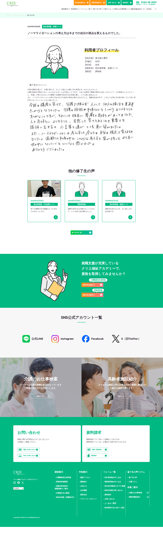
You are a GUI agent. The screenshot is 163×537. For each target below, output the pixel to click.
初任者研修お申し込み (112, 487)
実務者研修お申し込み (112, 492)
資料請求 (127, 3)
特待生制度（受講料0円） (65, 507)
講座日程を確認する (98, 288)
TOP (8, 15)
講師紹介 (83, 492)
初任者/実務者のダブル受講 (114, 496)
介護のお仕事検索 (120, 9)
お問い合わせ (114, 3)
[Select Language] (151, 9)
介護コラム (107, 9)
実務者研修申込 (98, 3)
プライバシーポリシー (88, 509)
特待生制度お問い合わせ (113, 500)
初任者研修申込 (81, 3)
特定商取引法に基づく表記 (114, 518)
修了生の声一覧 (18, 15)
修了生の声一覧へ (81, 234)
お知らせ (83, 496)
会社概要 (83, 500)
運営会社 (83, 505)
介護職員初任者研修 (63, 487)
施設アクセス (85, 487)
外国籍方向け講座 (62, 503)
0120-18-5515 (148, 2)
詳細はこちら (40, 400)
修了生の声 (97, 9)
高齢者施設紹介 (136, 9)
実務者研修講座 (62, 492)
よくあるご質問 (110, 513)
